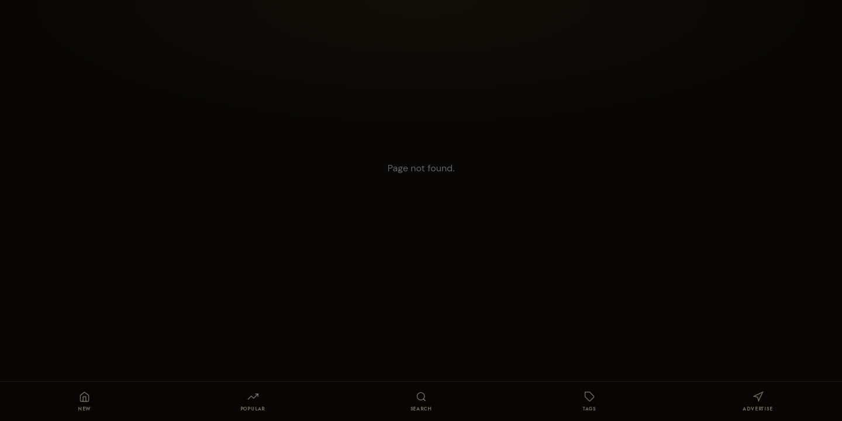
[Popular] (252, 402)
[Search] (421, 402)
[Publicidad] (758, 402)
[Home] (84, 402)
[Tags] (589, 402)
